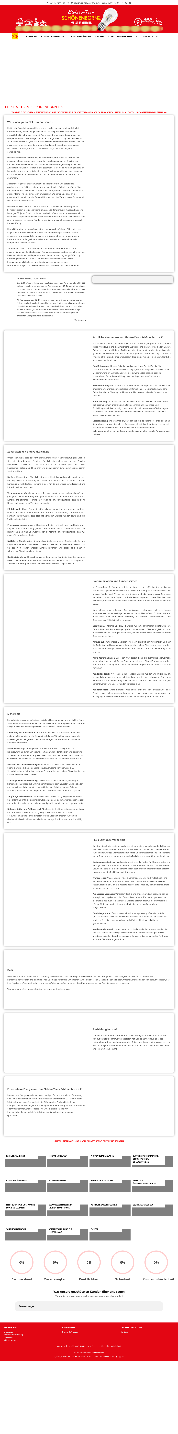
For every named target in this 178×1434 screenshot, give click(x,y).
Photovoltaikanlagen (16, 1112)
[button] (15, 1314)
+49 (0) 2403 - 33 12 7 (58, 3)
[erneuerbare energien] (131, 1106)
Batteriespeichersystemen (61, 1112)
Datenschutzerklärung (13, 1335)
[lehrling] (46, 1043)
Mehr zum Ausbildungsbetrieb (112, 1057)
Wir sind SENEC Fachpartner (31, 278)
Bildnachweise (10, 1340)
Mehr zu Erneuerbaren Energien (28, 1124)
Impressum (8, 1332)
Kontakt (124, 1332)
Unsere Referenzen (70, 1332)
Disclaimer (8, 1338)
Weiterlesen (80, 320)
